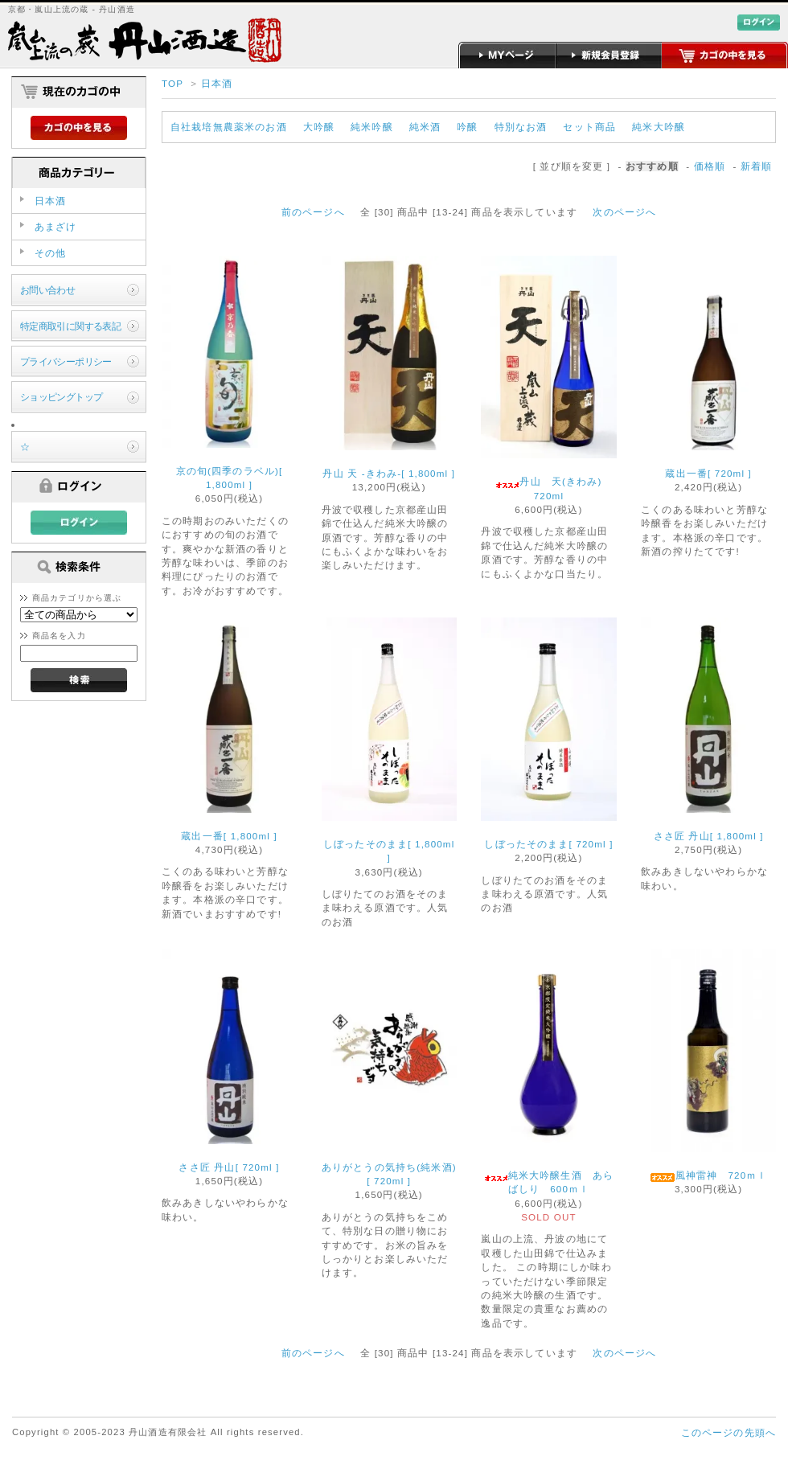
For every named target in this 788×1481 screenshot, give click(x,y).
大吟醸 (318, 126)
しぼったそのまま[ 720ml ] (548, 844)
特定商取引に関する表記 (70, 326)
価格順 (709, 166)
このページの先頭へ (728, 1432)
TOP (172, 83)
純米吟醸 (372, 126)
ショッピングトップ (61, 397)
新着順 (756, 166)
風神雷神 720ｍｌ (709, 1176)
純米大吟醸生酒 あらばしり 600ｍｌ (549, 1182)
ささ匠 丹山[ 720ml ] (229, 1167)
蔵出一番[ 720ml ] (708, 473)
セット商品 (589, 126)
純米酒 (425, 126)
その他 (50, 253)
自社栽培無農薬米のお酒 (228, 126)
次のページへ (624, 212)
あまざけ (56, 226)
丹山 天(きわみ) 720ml (553, 488)
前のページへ (313, 212)
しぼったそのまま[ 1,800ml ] (388, 851)
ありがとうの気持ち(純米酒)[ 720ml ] (389, 1174)
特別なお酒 (521, 126)
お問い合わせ (48, 290)
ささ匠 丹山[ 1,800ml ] (709, 836)
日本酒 (216, 83)
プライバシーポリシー (66, 361)
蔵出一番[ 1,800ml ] (229, 836)
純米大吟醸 (658, 126)
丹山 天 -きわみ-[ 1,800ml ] (388, 473)
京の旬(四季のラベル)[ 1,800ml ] (229, 478)
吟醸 (467, 126)
